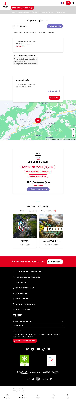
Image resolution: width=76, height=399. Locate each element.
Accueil (14, 12)
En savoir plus (55, 26)
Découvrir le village (39, 189)
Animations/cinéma (38, 176)
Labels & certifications (24, 304)
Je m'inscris (55, 262)
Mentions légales (18, 388)
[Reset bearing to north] (73, 135)
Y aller (55, 98)
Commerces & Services (48, 12)
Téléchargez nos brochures (26, 277)
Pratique (36, 12)
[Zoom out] (73, 132)
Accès (50, 167)
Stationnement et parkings (38, 171)
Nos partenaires (21, 309)
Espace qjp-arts (61, 12)
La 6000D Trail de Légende (51, 241)
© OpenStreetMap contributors (63, 139)
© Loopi (73, 139)
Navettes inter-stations (32, 167)
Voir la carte (20, 46)
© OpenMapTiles (50, 139)
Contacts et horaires (25, 341)
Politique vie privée (19, 391)
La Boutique (19, 282)
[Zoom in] (73, 129)
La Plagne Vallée (54, 91)
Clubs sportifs (20, 299)
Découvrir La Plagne (24, 12)
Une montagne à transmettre (27, 272)
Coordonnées (17, 32)
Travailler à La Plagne (24, 288)
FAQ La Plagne (20, 293)
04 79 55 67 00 (38, 185)
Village (51, 32)
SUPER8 (24, 241)
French (62, 3)
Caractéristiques (30, 32)
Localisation (42, 32)
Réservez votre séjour (22, 8)
